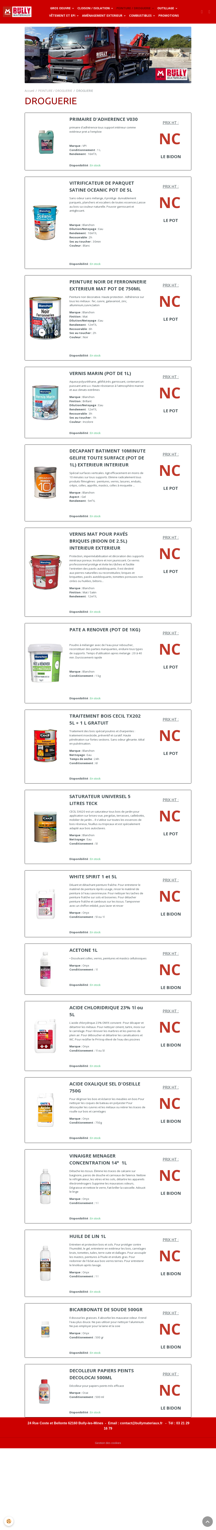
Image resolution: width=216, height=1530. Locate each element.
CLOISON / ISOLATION (94, 8)
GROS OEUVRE (61, 8)
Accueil (29, 91)
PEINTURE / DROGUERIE (134, 8)
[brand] (18, 11)
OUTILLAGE (167, 8)
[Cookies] (9, 1521)
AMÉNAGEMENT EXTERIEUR (103, 15)
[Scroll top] (207, 1521)
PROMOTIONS (169, 15)
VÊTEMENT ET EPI (63, 15)
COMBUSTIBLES (141, 15)
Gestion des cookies (108, 1525)
